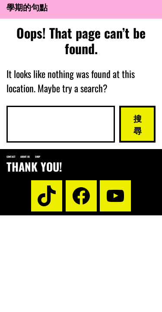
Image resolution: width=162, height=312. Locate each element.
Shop (37, 157)
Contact (11, 157)
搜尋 (137, 124)
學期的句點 (27, 7)
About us (25, 157)
